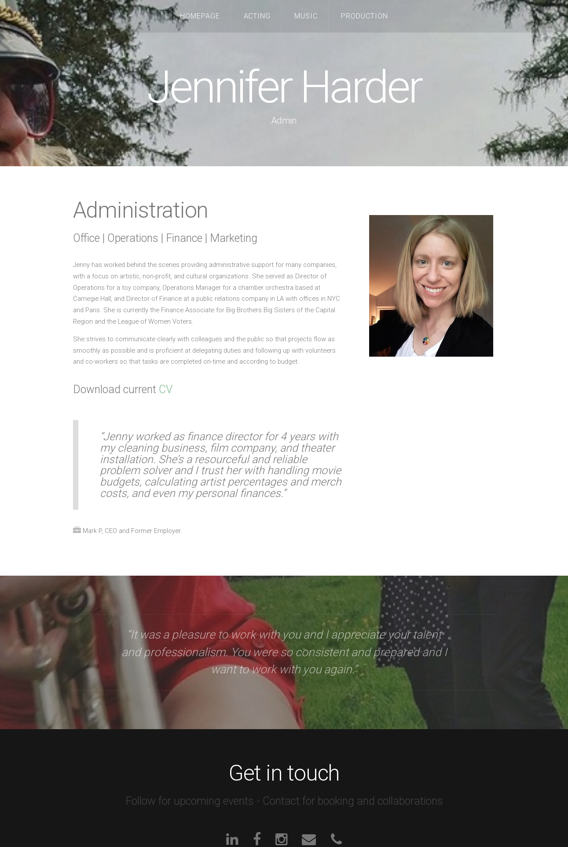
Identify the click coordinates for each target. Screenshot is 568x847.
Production (364, 16)
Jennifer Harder (284, 87)
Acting (257, 16)
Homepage (200, 16)
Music (306, 16)
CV (165, 389)
